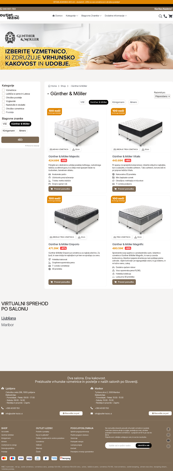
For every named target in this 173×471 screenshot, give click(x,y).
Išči (20, 139)
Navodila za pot (71, 413)
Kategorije (72, 15)
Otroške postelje (14, 97)
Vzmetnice (11, 90)
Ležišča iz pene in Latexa (18, 93)
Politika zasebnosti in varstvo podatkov (50, 438)
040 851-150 (8, 9)
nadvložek (10, 467)
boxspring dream (160, 467)
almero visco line (146, 467)
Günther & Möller (20, 124)
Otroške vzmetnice (15, 108)
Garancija (74, 438)
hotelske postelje (8, 469)
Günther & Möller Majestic (64, 156)
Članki (38, 452)
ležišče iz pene (93, 467)
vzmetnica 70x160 (106, 467)
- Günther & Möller (78, 86)
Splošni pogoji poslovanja (80, 431)
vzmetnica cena (41, 467)
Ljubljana (8, 318)
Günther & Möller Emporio (63, 244)
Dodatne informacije (116, 15)
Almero (22, 130)
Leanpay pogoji (76, 445)
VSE (5, 124)
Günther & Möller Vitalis (126, 156)
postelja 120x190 (54, 467)
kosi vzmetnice (119, 467)
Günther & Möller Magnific (128, 244)
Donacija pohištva (7, 448)
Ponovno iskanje (32, 146)
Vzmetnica (40, 442)
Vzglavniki (11, 101)
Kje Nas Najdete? (163, 9)
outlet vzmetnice (27, 467)
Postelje (10, 112)
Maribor (7, 325)
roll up (17, 467)
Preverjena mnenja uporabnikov (82, 452)
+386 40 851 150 (13, 408)
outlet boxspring (133, 467)
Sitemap (39, 448)
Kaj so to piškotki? (42, 435)
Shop (63, 86)
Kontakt (73, 448)
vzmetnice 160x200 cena (71, 467)
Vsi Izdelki (5, 431)
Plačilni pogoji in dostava (79, 435)
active (84, 467)
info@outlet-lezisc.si (14, 413)
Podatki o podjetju (42, 431)
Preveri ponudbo (60, 189)
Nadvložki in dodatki (15, 104)
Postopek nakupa (77, 442)
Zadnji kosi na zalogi (8, 445)
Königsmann (9, 130)
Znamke (91, 15)
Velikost (39, 445)
